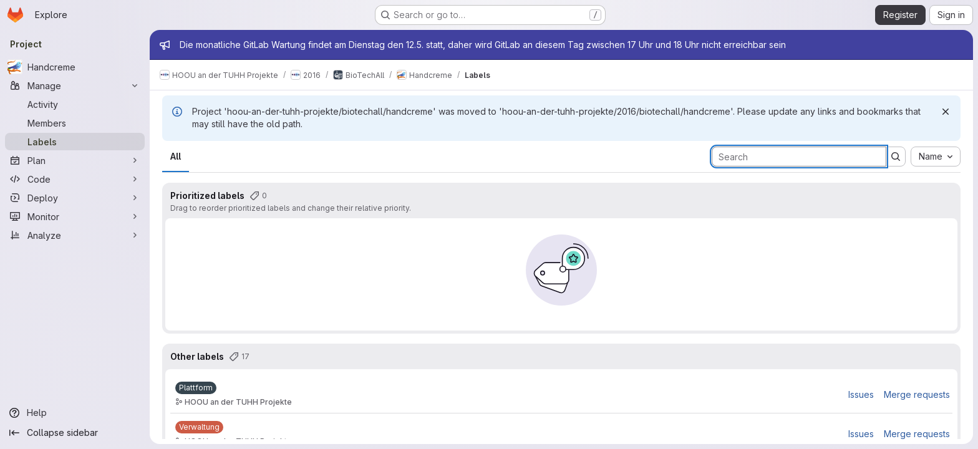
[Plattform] (195, 388)
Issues (861, 394)
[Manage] (75, 85)
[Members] (75, 123)
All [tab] (175, 156)
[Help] (75, 413)
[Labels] (75, 141)
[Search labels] (799, 157)
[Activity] (75, 104)
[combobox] (936, 157)
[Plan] (75, 160)
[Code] (75, 179)
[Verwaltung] (199, 427)
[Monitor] (75, 216)
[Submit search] (896, 157)
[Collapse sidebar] (75, 433)
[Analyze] (75, 235)
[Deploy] (75, 197)
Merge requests (917, 394)
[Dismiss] (945, 111)
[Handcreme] (75, 66)
